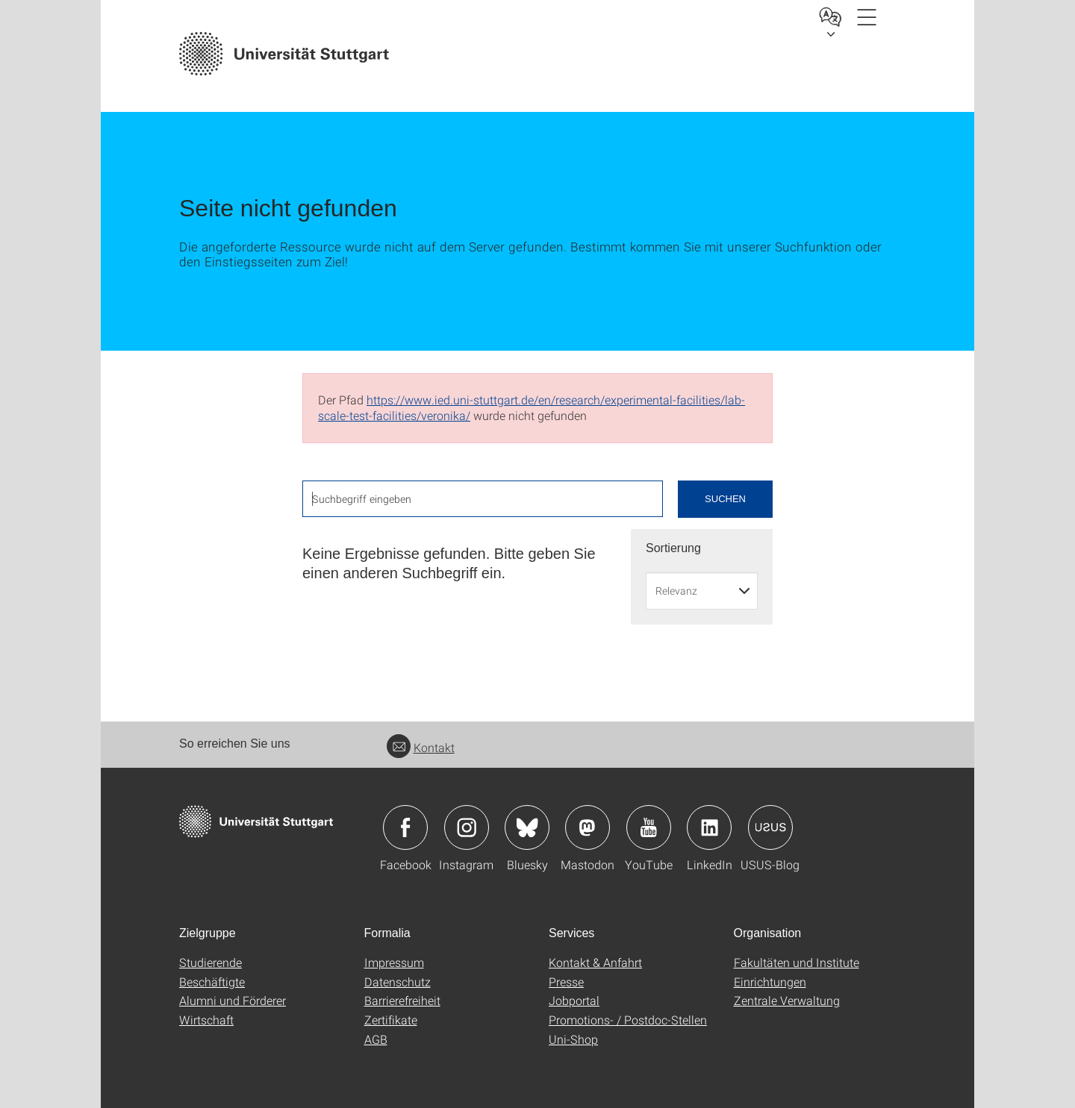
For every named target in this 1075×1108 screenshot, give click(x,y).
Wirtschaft (206, 1019)
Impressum (394, 962)
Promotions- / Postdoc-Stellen (628, 1019)
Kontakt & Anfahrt (595, 962)
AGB (375, 1039)
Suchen (725, 498)
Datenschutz (397, 981)
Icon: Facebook (405, 827)
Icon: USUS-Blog (770, 827)
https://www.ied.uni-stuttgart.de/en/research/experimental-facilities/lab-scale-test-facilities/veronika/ (531, 407)
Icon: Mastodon (587, 827)
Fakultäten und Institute (796, 962)
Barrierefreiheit (402, 1000)
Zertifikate (390, 1019)
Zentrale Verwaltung (787, 1000)
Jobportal (574, 1000)
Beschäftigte (212, 981)
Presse (566, 981)
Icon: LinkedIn (709, 827)
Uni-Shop (573, 1039)
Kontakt (421, 747)
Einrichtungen (770, 981)
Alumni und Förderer (232, 1000)
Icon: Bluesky (527, 827)
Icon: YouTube (648, 827)
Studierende (210, 962)
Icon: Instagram (466, 827)
